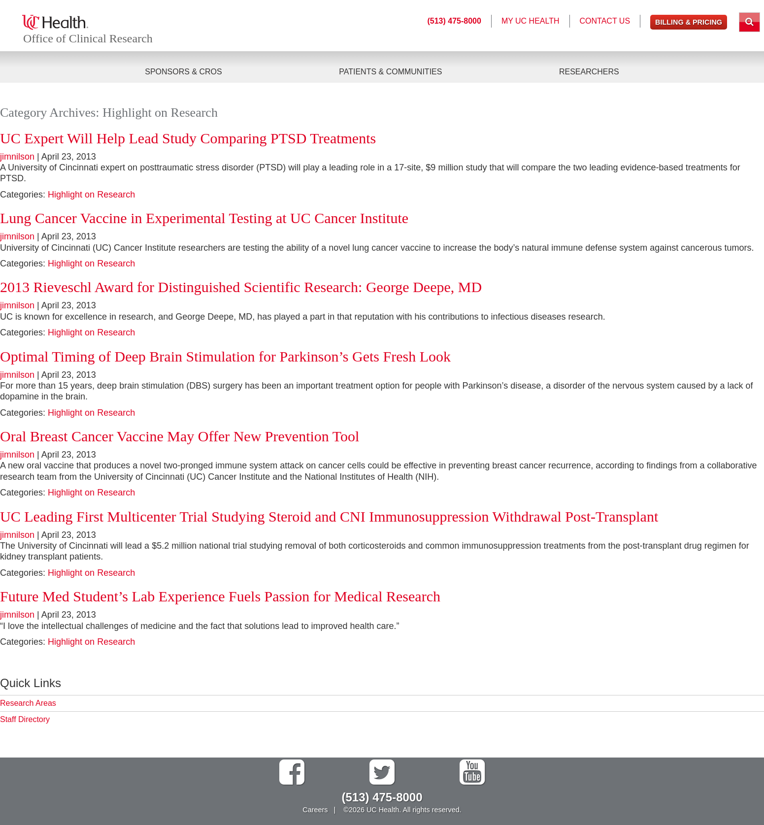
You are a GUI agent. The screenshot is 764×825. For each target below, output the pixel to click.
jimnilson (17, 157)
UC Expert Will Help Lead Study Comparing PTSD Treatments (188, 138)
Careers (315, 810)
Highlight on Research (91, 194)
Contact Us (605, 21)
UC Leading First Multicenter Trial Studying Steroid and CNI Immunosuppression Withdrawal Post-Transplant (329, 516)
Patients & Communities (390, 71)
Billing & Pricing (688, 22)
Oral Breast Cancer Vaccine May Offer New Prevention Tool (179, 436)
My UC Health (530, 21)
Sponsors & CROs (183, 71)
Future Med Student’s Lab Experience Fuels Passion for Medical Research (220, 596)
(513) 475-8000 (454, 21)
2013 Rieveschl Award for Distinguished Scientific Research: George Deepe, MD (241, 287)
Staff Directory (25, 719)
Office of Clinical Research (88, 38)
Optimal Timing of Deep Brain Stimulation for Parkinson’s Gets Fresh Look (225, 356)
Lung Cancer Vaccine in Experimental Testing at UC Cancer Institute (204, 218)
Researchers (589, 71)
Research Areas (28, 703)
